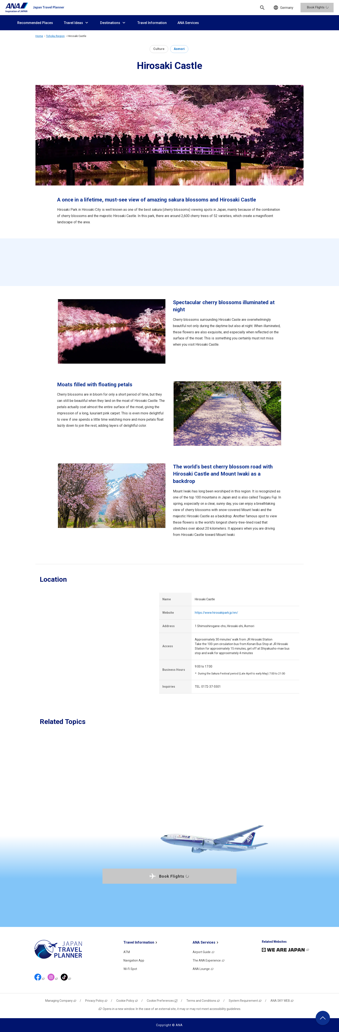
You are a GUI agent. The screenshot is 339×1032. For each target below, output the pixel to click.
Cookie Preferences (162, 1000)
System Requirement (245, 1000)
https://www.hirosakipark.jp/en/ (216, 612)
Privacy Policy (96, 1000)
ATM (126, 952)
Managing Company (61, 1000)
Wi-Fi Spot (130, 969)
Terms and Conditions (203, 1000)
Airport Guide (204, 952)
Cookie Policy (127, 1000)
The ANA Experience (209, 960)
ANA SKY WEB (282, 1000)
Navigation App (133, 960)
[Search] (262, 8)
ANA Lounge (203, 969)
